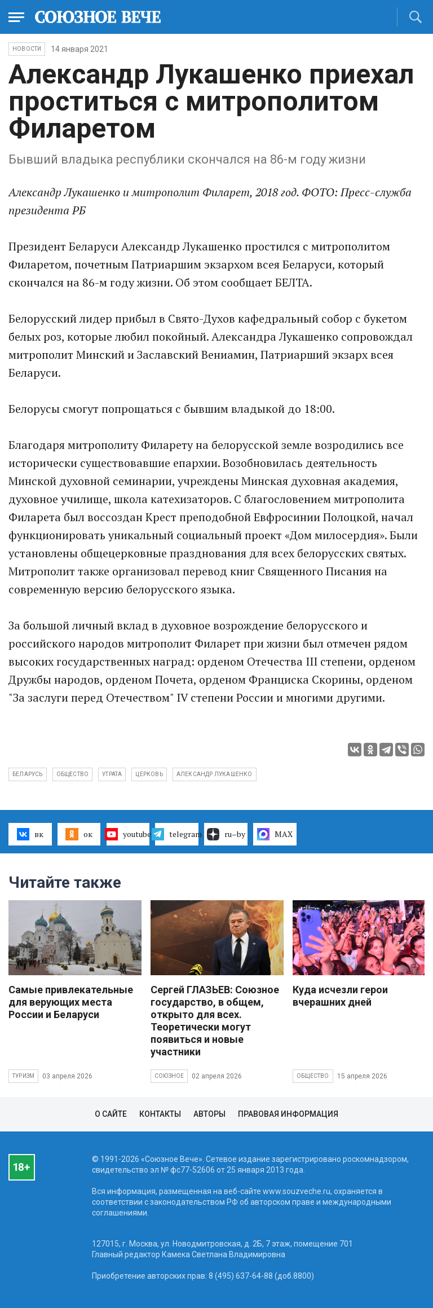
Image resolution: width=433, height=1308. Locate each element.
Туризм (23, 1076)
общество (72, 774)
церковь (148, 774)
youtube (128, 834)
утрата (112, 774)
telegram (176, 834)
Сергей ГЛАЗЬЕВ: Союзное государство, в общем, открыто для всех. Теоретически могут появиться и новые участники (215, 1021)
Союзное (169, 1076)
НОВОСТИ (26, 49)
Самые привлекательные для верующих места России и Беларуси (70, 1002)
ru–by (226, 834)
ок (78, 834)
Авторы (209, 1113)
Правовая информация (288, 1113)
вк (30, 834)
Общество (313, 1076)
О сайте (111, 1113)
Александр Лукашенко (214, 774)
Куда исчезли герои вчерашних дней (340, 996)
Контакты (160, 1113)
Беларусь (27, 774)
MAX (275, 834)
